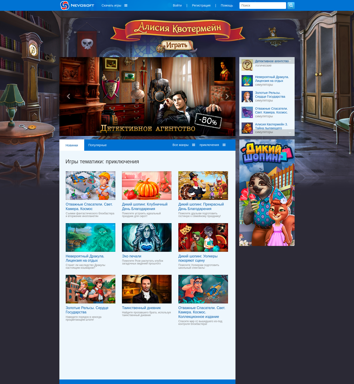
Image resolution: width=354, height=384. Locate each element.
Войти (177, 5)
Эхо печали (131, 256)
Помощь (227, 5)
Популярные (97, 145)
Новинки (72, 145)
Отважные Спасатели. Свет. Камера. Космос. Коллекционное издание (201, 312)
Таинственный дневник (141, 308)
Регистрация (201, 5)
